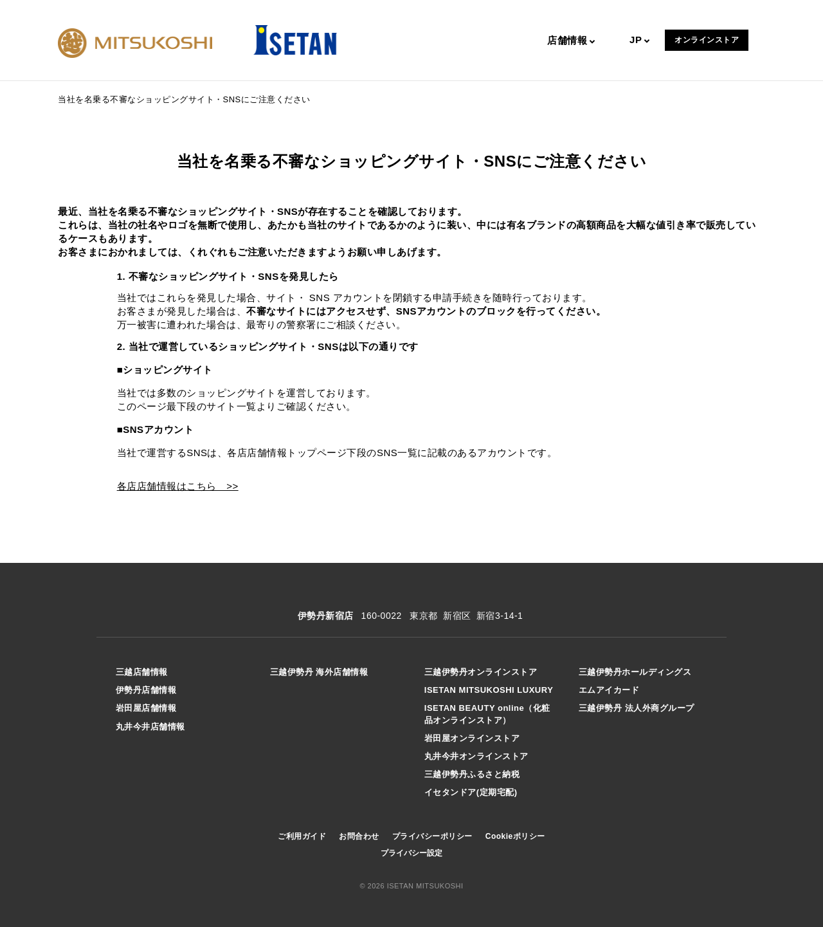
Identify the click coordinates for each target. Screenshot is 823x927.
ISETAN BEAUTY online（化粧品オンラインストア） (487, 713)
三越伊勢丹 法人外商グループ (636, 708)
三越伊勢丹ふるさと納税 (472, 774)
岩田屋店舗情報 (146, 708)
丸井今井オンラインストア (476, 756)
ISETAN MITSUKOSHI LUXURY (489, 690)
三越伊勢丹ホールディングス (635, 672)
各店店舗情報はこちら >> (178, 486)
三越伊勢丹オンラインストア (481, 672)
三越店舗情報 (142, 672)
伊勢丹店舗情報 (146, 690)
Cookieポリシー (515, 836)
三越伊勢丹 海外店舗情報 (319, 672)
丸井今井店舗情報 (150, 726)
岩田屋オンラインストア (472, 738)
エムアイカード (609, 690)
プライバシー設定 (411, 853)
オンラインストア (706, 39)
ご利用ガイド (302, 836)
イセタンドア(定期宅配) (471, 792)
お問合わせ (359, 836)
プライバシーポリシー (432, 836)
